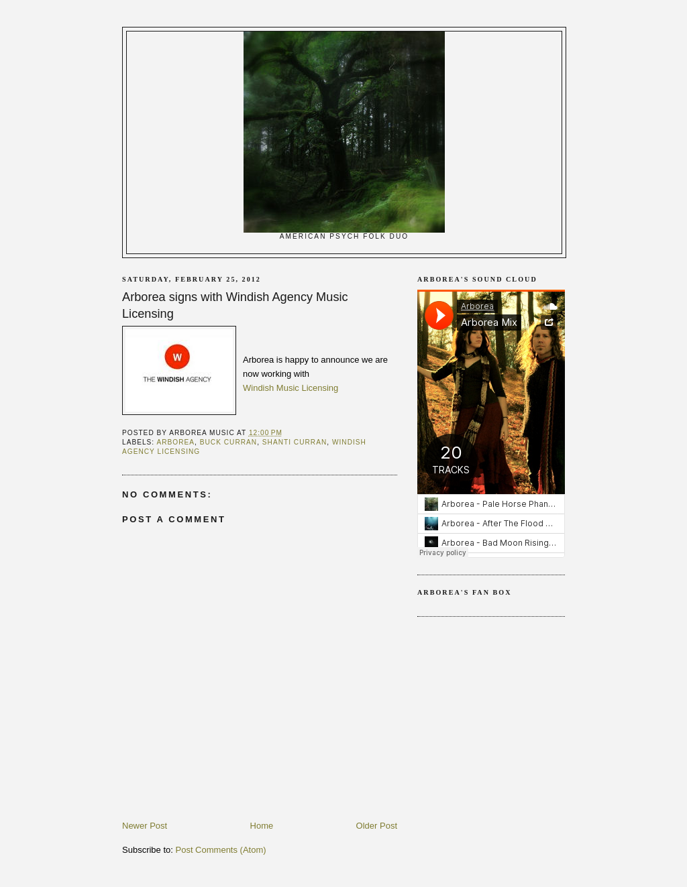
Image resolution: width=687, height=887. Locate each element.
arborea (175, 442)
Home (262, 826)
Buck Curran (228, 442)
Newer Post (144, 826)
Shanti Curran (294, 442)
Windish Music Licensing (290, 388)
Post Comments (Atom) (221, 850)
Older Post (376, 826)
